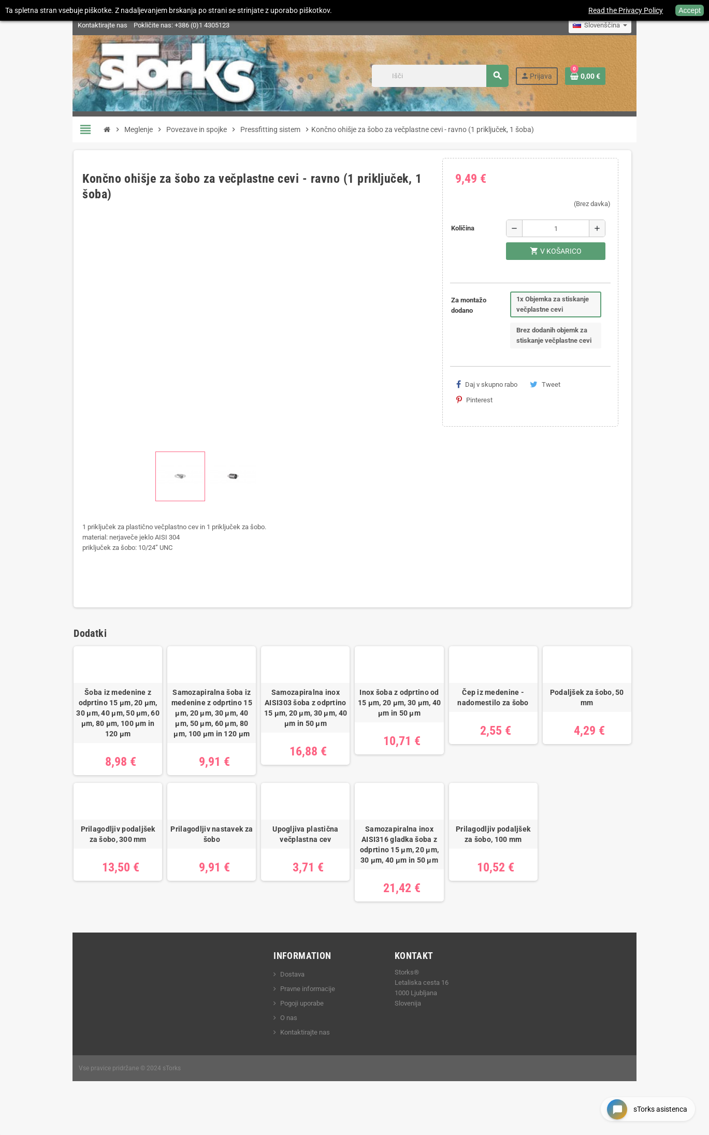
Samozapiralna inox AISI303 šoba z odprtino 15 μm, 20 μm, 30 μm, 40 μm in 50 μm (300, 726)
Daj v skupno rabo (497, 384)
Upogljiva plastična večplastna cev (301, 862)
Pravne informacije (298, 1017)
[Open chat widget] (643, 1105)
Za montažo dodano (479, 305)
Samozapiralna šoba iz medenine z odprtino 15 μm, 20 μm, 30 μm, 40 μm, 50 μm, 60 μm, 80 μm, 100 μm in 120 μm (197, 731)
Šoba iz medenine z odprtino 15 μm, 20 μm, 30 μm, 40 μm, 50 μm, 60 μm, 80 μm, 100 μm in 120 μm (93, 726)
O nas (279, 1046)
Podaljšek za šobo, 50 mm (611, 710)
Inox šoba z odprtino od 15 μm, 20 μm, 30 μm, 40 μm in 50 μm (404, 720)
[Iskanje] (466, 76)
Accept (689, 10)
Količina (473, 228)
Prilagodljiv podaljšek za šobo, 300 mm (94, 862)
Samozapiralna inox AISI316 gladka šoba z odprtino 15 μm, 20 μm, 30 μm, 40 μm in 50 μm (403, 872)
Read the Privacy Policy (625, 10)
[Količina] (577, 228)
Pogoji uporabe (292, 1031)
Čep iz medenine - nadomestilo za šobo (507, 715)
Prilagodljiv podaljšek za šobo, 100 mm (507, 862)
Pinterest (601, 384)
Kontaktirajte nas (74, 25)
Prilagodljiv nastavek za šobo (197, 862)
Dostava (283, 1002)
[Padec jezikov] (629, 25)
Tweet (555, 384)
